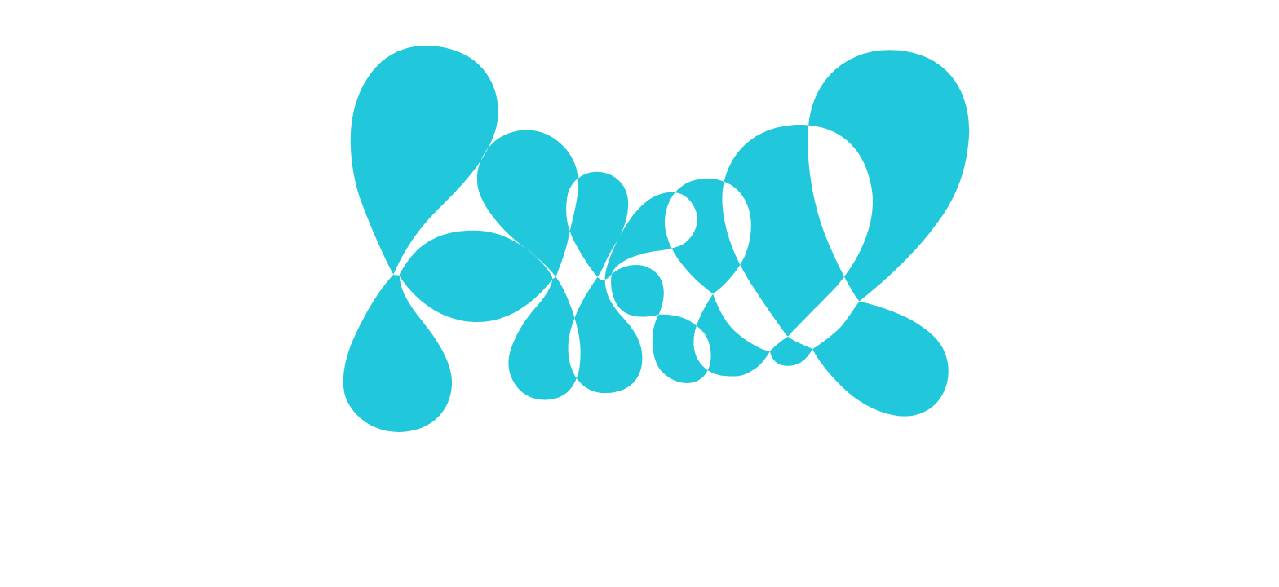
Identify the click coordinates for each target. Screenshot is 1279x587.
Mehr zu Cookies (639, 439)
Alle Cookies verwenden (765, 388)
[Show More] (846, 275)
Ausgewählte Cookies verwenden (542, 388)
